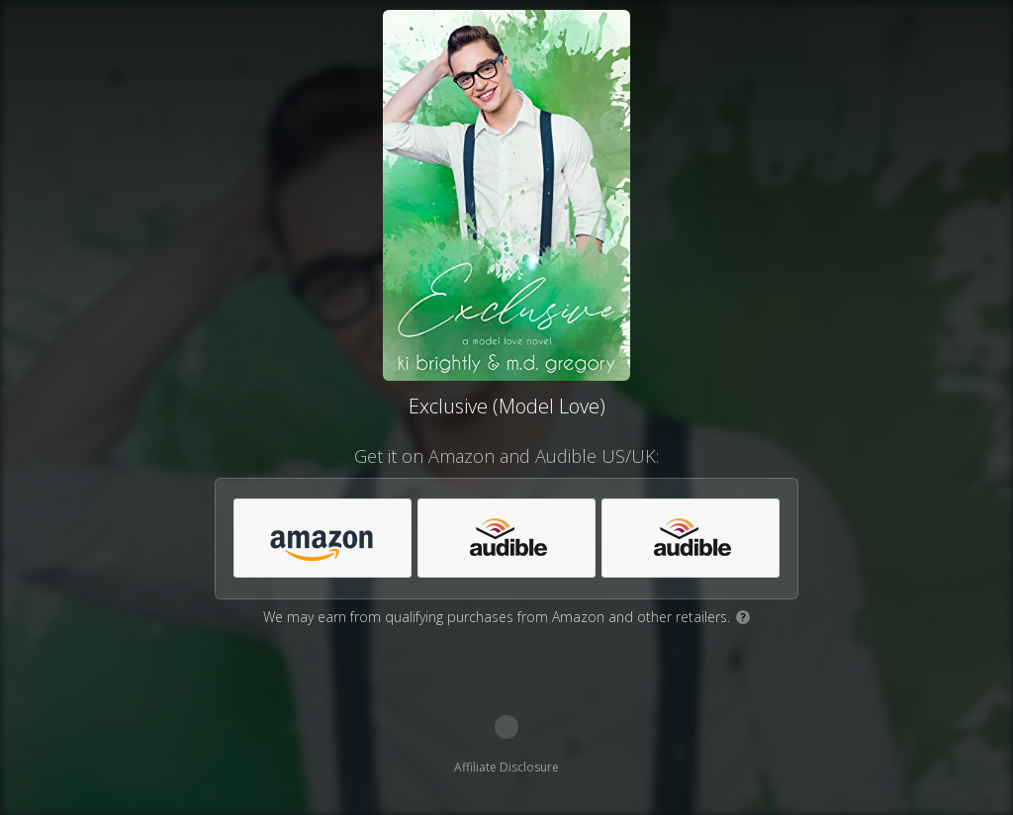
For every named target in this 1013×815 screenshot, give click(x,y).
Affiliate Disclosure (506, 767)
